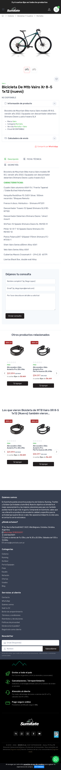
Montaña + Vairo (20, 127)
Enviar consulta (14, 316)
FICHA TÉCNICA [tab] (32, 159)
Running (5, 558)
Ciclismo (11, 16)
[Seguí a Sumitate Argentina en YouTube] (39, 733)
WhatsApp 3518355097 (13, 532)
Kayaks (5, 572)
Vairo (4, 83)
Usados (5, 583)
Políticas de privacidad (11, 622)
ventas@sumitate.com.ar (13, 543)
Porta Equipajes (8, 565)
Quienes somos (8, 605)
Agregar (17, 383)
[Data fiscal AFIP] (56, 734)
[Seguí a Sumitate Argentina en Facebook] (33, 733)
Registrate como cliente (11, 630)
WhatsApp (6, 601)
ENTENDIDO (39, 767)
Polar (4, 568)
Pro (8, 365)
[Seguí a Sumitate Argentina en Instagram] (27, 733)
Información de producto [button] (18, 103)
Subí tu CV (6, 608)
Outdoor (5, 561)
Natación (5, 575)
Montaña (40, 16)
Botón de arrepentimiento (12, 612)
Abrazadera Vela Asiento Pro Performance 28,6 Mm (42, 369)
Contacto (6, 597)
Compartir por (46, 147)
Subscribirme (51, 649)
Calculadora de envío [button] (16, 138)
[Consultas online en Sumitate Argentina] (16, 733)
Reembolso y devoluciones (12, 619)
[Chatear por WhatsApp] (55, 759)
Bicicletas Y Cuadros (25, 16)
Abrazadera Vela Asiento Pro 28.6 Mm (16, 368)
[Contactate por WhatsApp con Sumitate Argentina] (22, 733)
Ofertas (5, 579)
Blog (3, 586)
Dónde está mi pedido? (11, 626)
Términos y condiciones (11, 615)
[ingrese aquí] (15, 749)
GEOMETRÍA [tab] (11, 165)
